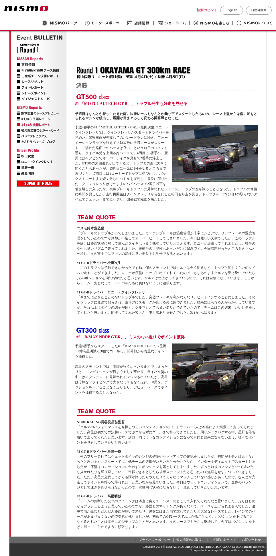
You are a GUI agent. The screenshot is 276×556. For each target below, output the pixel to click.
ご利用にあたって (223, 539)
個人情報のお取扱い (190, 539)
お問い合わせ (251, 539)
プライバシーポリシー (154, 539)
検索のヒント (207, 10)
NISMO (26, 8)
